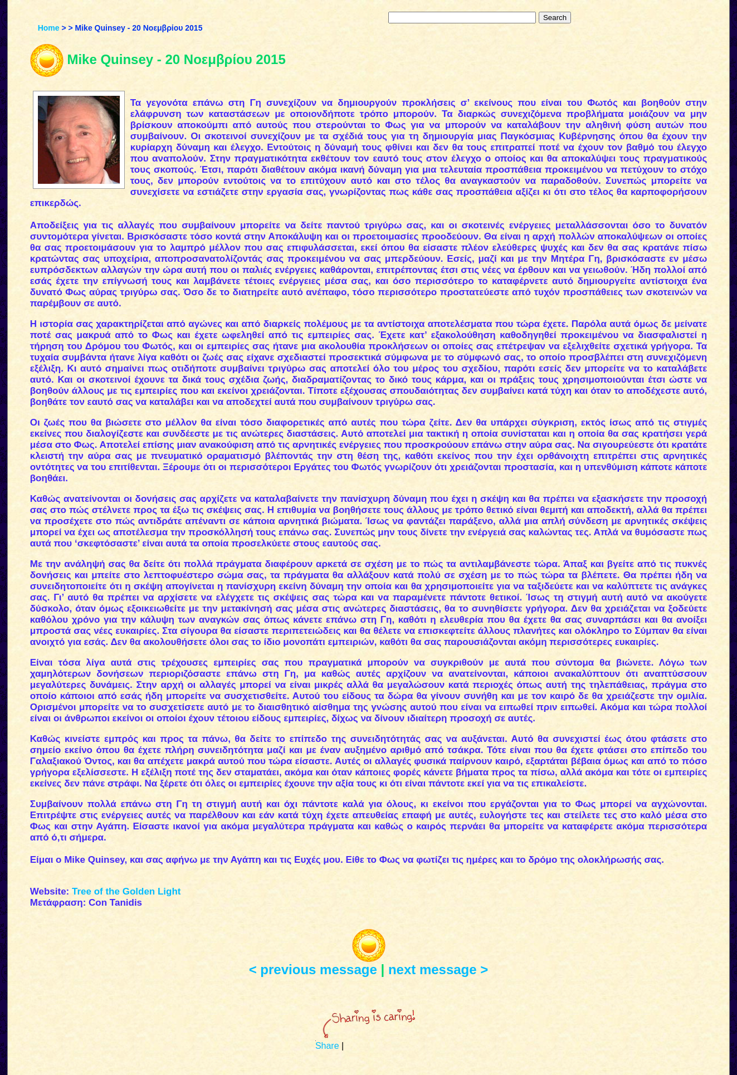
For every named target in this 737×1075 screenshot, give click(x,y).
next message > (438, 969)
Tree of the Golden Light (126, 891)
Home (49, 27)
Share (327, 1045)
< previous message (313, 969)
